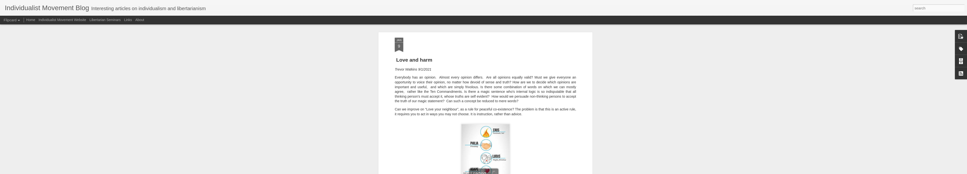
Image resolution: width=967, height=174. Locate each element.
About (139, 20)
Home (30, 20)
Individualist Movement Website (62, 20)
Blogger (498, 171)
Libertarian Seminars (105, 20)
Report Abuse (513, 171)
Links (128, 20)
